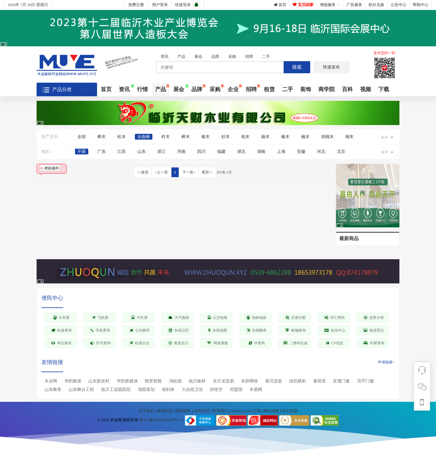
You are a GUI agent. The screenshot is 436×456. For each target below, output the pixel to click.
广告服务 (354, 4)
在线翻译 (256, 330)
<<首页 (143, 172)
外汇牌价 (334, 318)
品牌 (215, 56)
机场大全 (139, 343)
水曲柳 (143, 136)
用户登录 (160, 4)
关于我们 (146, 410)
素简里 (319, 381)
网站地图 (271, 410)
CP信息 (334, 343)
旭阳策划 (146, 389)
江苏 (121, 151)
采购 (232, 56)
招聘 (249, 56)
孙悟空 (216, 389)
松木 (121, 136)
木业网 (50, 381)
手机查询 (99, 330)
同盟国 (236, 389)
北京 (341, 151)
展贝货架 (273, 381)
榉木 (185, 136)
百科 (347, 89)
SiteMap (238, 410)
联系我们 (221, 410)
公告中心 (398, 4)
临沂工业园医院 (116, 389)
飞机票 (99, 318)
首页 (280, 4)
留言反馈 (290, 410)
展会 (198, 56)
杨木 (265, 136)
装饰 (305, 89)
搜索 (297, 67)
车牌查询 (373, 343)
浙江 (161, 151)
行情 (142, 89)
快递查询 (61, 330)
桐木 (349, 136)
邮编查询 (295, 330)
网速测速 (217, 343)
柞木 (165, 136)
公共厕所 (139, 330)
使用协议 (165, 410)
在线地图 (217, 330)
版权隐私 (183, 410)
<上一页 (161, 172)
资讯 (164, 56)
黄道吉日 (178, 343)
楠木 (305, 136)
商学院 (326, 89)
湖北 (241, 151)
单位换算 (61, 343)
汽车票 (139, 318)
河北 (321, 151)
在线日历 (178, 330)
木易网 (255, 389)
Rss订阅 (254, 410)
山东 (141, 151)
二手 (266, 56)
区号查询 (100, 343)
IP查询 (256, 343)
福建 (221, 151)
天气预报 (178, 318)
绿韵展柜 (297, 381)
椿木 (285, 136)
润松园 (175, 381)
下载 (383, 89)
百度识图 (295, 318)
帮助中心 (420, 4)
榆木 (205, 136)
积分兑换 (376, 4)
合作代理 (202, 410)
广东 (101, 151)
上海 (281, 151)
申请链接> (386, 362)
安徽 (301, 151)
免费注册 (136, 4)
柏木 (245, 136)
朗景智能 (153, 381)
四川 (201, 151)
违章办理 (373, 318)
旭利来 (168, 389)
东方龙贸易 (223, 381)
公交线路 (217, 318)
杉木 (225, 136)
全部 (81, 136)
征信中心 (334, 330)
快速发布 (331, 67)
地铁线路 (256, 318)
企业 (233, 89)
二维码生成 (294, 343)
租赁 (269, 89)
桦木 (101, 136)
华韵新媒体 (127, 381)
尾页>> (207, 172)
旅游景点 (373, 330)
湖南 (261, 151)
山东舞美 (52, 389)
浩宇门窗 (365, 381)
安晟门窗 (341, 381)
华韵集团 (72, 381)
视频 (365, 89)
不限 (81, 151)
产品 (181, 56)
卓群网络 (249, 381)
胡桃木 (327, 136)
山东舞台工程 (81, 389)
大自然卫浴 (192, 389)
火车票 (61, 318)
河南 (181, 151)
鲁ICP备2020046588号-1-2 (161, 420)
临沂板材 (197, 381)
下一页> (188, 172)
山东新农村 (98, 381)
